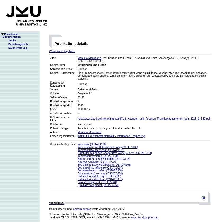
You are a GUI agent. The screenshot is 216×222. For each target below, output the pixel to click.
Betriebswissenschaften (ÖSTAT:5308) (100, 170)
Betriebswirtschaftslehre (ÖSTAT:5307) (100, 167)
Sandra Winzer (82, 208)
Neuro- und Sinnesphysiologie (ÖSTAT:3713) (104, 158)
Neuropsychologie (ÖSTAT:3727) (97, 161)
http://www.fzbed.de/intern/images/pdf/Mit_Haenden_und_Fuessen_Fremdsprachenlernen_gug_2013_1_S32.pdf (144, 118)
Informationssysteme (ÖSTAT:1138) (98, 156)
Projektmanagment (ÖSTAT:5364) (97, 182)
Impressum (151, 217)
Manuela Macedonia (89, 58)
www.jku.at (137, 217)
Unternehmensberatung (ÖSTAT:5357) (100, 179)
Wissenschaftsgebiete (62, 51)
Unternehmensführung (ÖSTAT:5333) (99, 176)
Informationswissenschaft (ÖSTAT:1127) (101, 150)
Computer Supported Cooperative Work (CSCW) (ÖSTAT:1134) (115, 153)
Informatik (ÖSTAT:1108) (92, 144)
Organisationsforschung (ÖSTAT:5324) (100, 173)
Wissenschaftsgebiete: (63, 144)
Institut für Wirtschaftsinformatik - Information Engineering (111, 136)
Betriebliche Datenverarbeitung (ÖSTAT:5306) (104, 164)
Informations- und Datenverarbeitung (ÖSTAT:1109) (108, 147)
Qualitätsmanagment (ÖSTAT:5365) (98, 185)
